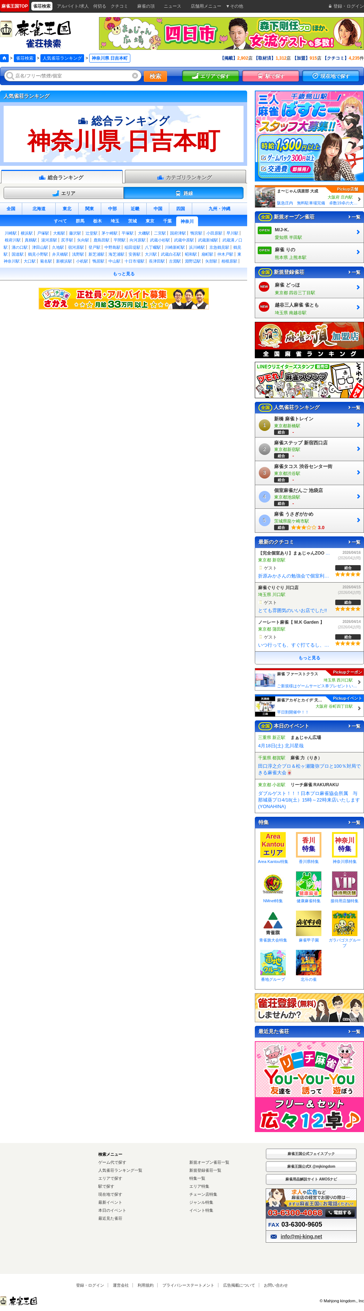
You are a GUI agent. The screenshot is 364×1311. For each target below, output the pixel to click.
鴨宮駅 (196, 233)
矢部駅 (211, 261)
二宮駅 (160, 233)
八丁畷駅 (153, 247)
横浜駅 (27, 233)
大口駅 (30, 261)
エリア (63, 193)
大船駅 (59, 233)
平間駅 (120, 240)
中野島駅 (112, 247)
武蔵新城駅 (208, 240)
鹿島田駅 (102, 240)
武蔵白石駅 (171, 254)
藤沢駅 (75, 233)
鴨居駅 (98, 261)
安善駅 (134, 254)
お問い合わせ (276, 1285)
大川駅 (151, 254)
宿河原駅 (76, 247)
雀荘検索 (24, 58)
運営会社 (121, 1285)
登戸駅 (94, 247)
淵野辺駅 (193, 261)
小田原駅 (214, 233)
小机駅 (82, 261)
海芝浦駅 (116, 254)
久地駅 (58, 247)
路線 (183, 193)
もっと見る (124, 273)
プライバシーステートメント (188, 1285)
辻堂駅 (92, 233)
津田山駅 (40, 247)
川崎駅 (11, 233)
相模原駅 (229, 261)
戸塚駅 (43, 233)
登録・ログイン (90, 1285)
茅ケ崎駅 (110, 233)
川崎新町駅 (175, 247)
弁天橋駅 (60, 254)
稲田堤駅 (132, 247)
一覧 (353, 217)
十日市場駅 (134, 261)
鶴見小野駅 (38, 254)
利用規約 (146, 1285)
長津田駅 (157, 261)
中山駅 (114, 261)
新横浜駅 (64, 261)
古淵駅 (175, 261)
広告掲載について (239, 1285)
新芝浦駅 (96, 254)
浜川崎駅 (197, 247)
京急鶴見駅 (219, 247)
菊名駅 (46, 261)
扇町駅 (207, 254)
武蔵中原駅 (184, 240)
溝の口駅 (20, 247)
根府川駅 (13, 240)
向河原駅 (138, 240)
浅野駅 (78, 254)
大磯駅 (144, 233)
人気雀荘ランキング (62, 58)
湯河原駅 (49, 240)
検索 (155, 76)
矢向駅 (83, 240)
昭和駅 (191, 254)
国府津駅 (178, 233)
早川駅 (232, 233)
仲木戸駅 (225, 254)
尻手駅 (67, 240)
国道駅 (18, 254)
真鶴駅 (31, 240)
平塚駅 (128, 233)
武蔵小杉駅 (160, 240)
